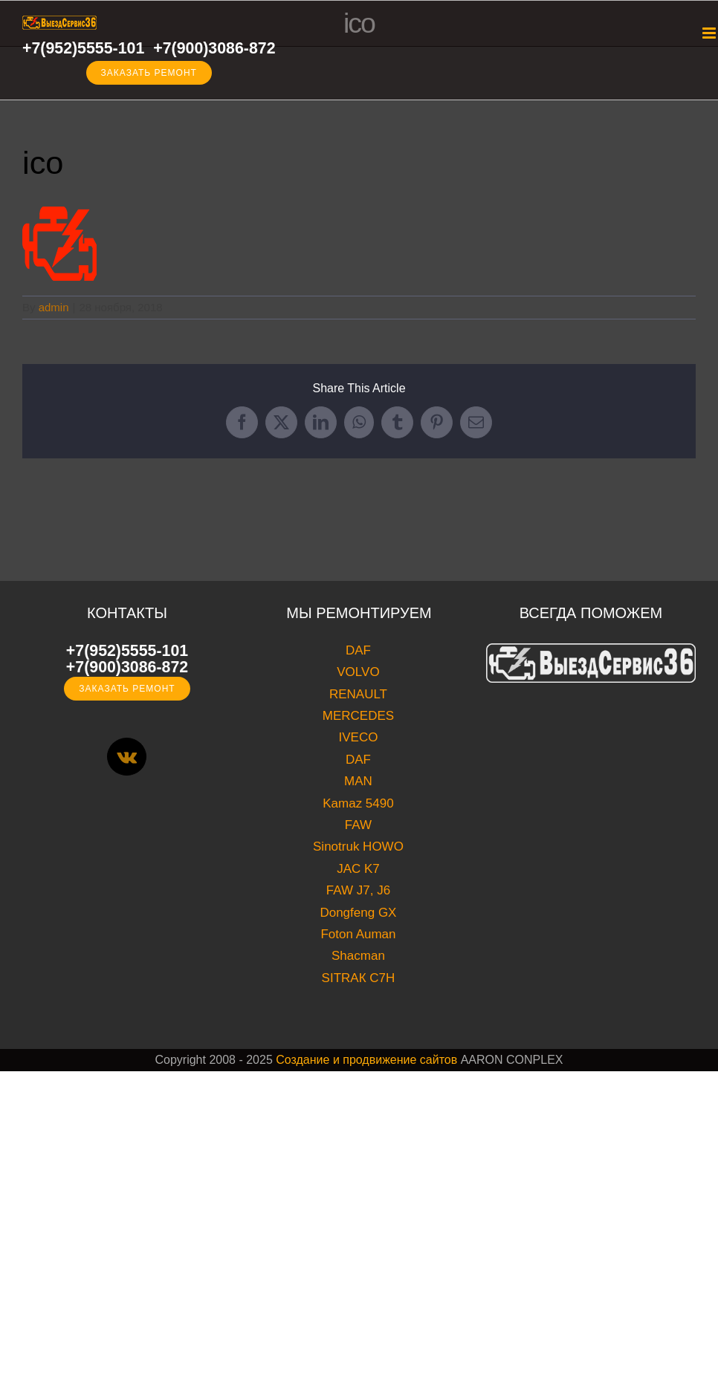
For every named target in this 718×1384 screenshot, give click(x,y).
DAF (358, 650)
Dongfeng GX (358, 913)
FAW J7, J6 (358, 890)
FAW (358, 825)
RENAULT (358, 694)
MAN (358, 781)
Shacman (358, 956)
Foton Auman (357, 934)
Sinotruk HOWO (358, 846)
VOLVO (358, 672)
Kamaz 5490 (358, 803)
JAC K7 (358, 869)
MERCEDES (358, 716)
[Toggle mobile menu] (710, 33)
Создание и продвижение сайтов (366, 1059)
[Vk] (126, 757)
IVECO (358, 737)
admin (54, 307)
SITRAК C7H (358, 978)
